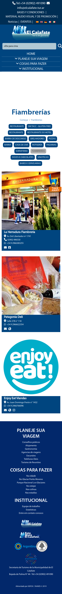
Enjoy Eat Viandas (15, 398)
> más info (7, 252)
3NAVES (37, 586)
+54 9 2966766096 (15, 406)
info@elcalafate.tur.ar (30, 8)
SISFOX (30, 586)
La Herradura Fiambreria (19, 232)
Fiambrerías (36, 120)
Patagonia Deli (13, 317)
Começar (24, 120)
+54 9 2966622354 (15, 324)
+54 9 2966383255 (15, 243)
